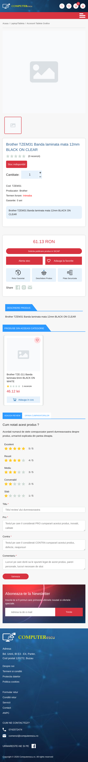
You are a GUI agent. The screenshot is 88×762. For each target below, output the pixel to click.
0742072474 (15, 729)
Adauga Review (12, 416)
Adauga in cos (23, 399)
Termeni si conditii (12, 671)
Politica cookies (11, 681)
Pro (4, 517)
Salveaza (15, 576)
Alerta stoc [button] (24, 260)
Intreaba (27, 195)
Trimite (70, 612)
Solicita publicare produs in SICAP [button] (44, 251)
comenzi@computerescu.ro (23, 735)
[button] (82, 6)
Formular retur (10, 692)
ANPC (6, 713)
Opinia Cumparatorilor (37, 416)
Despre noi (8, 666)
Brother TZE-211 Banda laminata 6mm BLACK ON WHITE (21, 378)
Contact (7, 707)
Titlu (5, 504)
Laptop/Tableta (17, 23)
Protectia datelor (11, 676)
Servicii (6, 702)
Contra (6, 536)
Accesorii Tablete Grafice (38, 23)
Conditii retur (9, 697)
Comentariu (9, 555)
